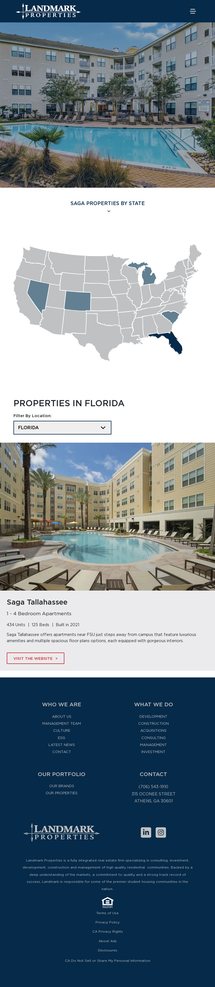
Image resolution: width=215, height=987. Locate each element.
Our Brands (61, 786)
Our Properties (62, 793)
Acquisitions (153, 730)
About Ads (108, 941)
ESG (61, 738)
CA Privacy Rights (107, 931)
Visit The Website (33, 658)
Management (153, 745)
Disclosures (107, 950)
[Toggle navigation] (193, 11)
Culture (61, 730)
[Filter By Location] (62, 428)
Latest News (61, 745)
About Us (61, 716)
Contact (61, 752)
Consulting (153, 738)
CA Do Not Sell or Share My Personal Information (107, 960)
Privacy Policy (107, 922)
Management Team (61, 723)
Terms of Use (107, 913)
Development (153, 716)
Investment (153, 752)
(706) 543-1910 (153, 786)
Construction (153, 723)
